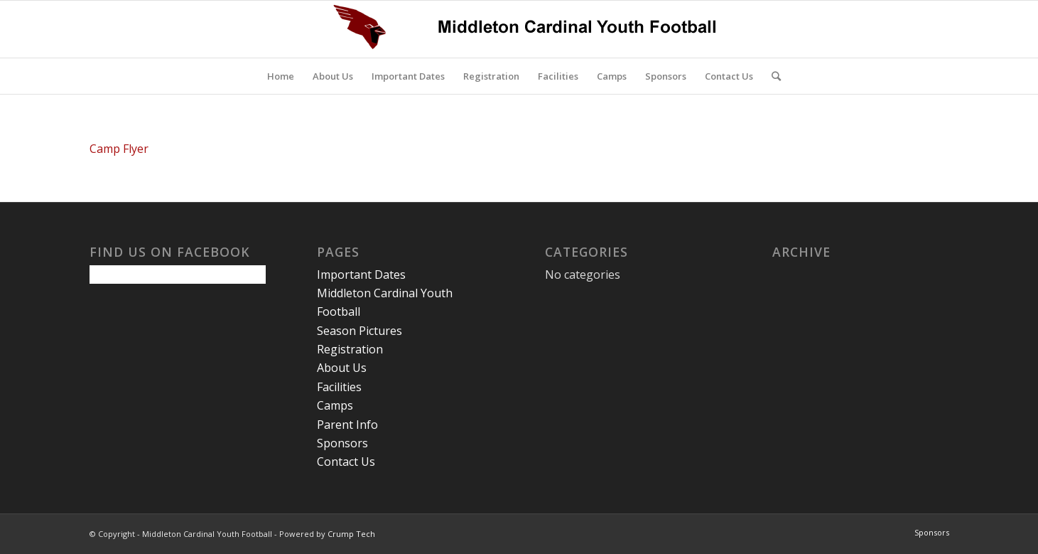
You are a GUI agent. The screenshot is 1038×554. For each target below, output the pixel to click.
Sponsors (342, 443)
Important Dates (361, 274)
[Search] (771, 76)
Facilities (339, 387)
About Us (342, 367)
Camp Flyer (119, 148)
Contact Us (346, 461)
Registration (350, 349)
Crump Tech (351, 533)
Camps (335, 405)
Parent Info (347, 424)
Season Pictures (359, 331)
